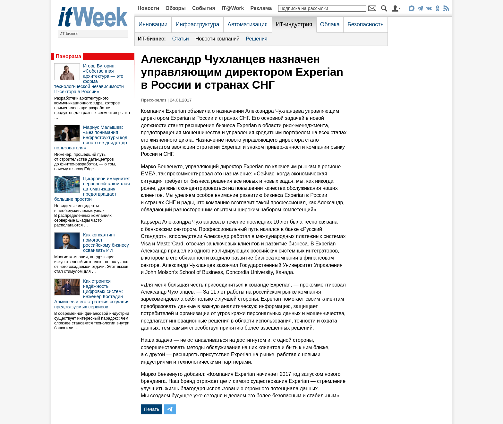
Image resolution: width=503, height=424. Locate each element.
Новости (148, 8)
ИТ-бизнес (69, 33)
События (203, 8)
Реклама (261, 8)
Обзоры (176, 8)
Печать (151, 409)
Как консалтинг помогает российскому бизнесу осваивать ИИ (106, 242)
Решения (256, 38)
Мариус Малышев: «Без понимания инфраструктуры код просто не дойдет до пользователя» (90, 137)
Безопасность (365, 24)
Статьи (180, 38)
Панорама (68, 56)
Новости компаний (217, 38)
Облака (330, 24)
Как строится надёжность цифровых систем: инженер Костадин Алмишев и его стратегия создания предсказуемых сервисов (92, 293)
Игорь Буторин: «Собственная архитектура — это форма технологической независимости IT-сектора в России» (89, 78)
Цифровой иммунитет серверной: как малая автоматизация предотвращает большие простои (92, 189)
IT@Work (233, 8)
